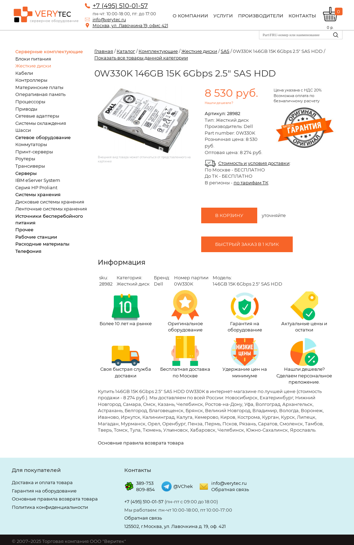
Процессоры (30, 101)
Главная (103, 51)
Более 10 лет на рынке (126, 310)
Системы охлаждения (40, 123)
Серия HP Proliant (36, 187)
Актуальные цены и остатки (304, 311)
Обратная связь (230, 489)
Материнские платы (39, 87)
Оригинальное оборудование (185, 311)
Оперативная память (40, 94)
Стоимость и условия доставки (254, 163)
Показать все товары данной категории (141, 58)
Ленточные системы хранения (51, 208)
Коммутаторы (31, 144)
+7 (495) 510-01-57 (120, 6)
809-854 (145, 489)
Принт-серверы (34, 151)
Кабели (24, 73)
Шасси (23, 130)
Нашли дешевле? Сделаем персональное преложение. (304, 361)
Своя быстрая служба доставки (125, 362)
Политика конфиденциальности (50, 507)
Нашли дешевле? (219, 103)
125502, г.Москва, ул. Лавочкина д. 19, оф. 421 (175, 526)
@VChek (183, 486)
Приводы (26, 109)
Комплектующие (158, 51)
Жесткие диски (33, 66)
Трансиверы (30, 166)
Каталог (126, 51)
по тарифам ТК (251, 182)
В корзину (229, 215)
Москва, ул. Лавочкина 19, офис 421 (130, 25)
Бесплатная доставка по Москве (185, 357)
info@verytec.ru (109, 19)
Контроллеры (31, 80)
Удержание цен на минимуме (244, 358)
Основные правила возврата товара (141, 443)
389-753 (145, 483)
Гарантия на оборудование (245, 312)
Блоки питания (33, 59)
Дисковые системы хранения (49, 202)
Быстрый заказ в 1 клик (247, 244)
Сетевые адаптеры (37, 116)
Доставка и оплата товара (42, 482)
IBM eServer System (37, 180)
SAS (225, 51)
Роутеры (25, 158)
